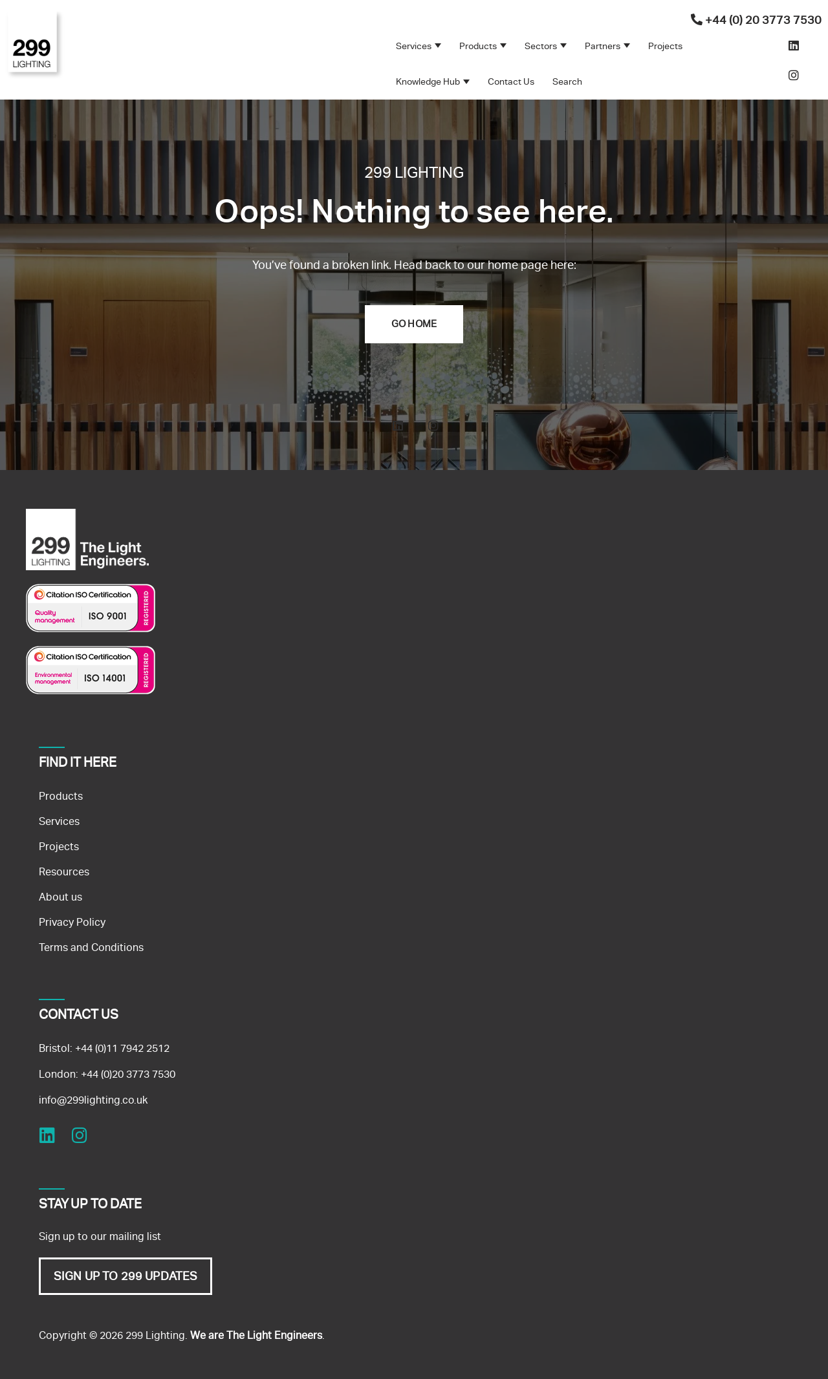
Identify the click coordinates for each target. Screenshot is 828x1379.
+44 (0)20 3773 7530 (128, 1074)
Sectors (541, 46)
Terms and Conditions (91, 947)
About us (60, 897)
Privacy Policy (72, 922)
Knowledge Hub (428, 81)
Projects (665, 46)
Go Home (414, 324)
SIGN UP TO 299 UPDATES (125, 1276)
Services (413, 46)
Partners (602, 46)
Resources (64, 872)
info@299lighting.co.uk (93, 1100)
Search (567, 81)
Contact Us (511, 81)
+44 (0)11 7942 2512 (122, 1048)
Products (478, 46)
